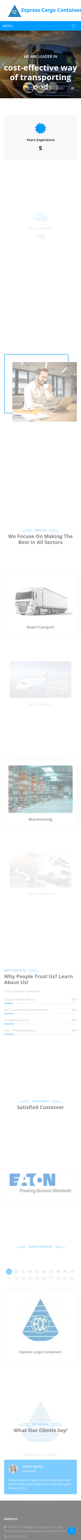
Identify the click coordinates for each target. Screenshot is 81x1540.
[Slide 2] (40, 87)
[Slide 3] (52, 87)
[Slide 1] (28, 87)
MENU (8, 26)
